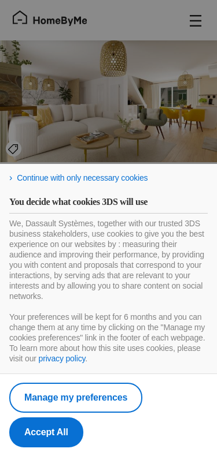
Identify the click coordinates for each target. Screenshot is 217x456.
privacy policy (62, 358)
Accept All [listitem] (46, 432)
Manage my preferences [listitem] (75, 397)
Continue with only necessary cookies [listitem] (82, 177)
